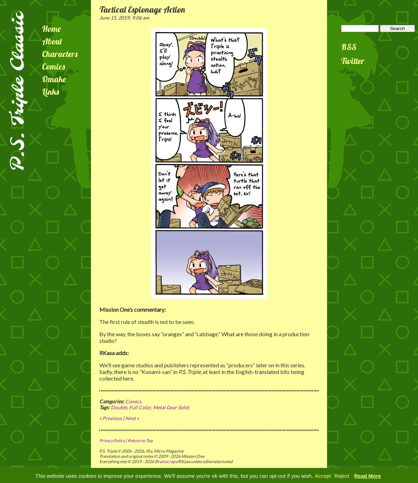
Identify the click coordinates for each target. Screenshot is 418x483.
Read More (367, 476)
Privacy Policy (112, 440)
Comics (53, 66)
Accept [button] (323, 476)
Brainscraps (166, 461)
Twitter (352, 61)
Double (119, 407)
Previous (112, 418)
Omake (54, 79)
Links (50, 91)
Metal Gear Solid (171, 407)
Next (130, 418)
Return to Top (140, 440)
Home (51, 28)
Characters (60, 54)
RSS (348, 47)
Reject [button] (341, 476)
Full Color (140, 407)
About (52, 41)
